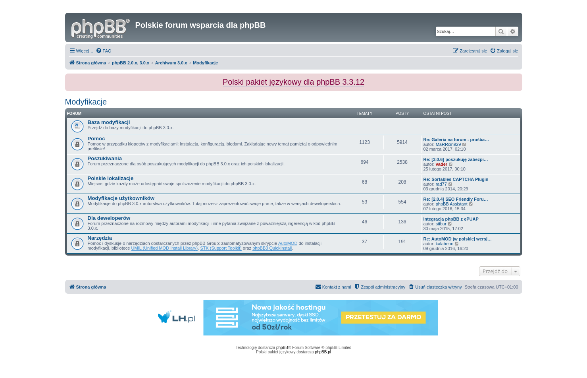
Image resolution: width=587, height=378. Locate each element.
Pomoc (96, 139)
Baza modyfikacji (109, 122)
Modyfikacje (86, 101)
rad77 (441, 184)
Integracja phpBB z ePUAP (451, 219)
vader (441, 164)
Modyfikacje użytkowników (121, 198)
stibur (441, 223)
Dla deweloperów (109, 218)
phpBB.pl (323, 352)
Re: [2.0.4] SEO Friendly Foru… (455, 199)
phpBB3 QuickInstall (272, 248)
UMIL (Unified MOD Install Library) (164, 248)
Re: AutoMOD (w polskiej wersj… (457, 238)
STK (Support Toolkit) (220, 248)
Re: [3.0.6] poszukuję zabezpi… (455, 159)
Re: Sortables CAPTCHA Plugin (456, 179)
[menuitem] (104, 51)
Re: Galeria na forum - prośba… (456, 139)
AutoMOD (287, 243)
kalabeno (445, 243)
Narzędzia (100, 238)
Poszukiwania (105, 158)
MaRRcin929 (448, 144)
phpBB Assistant (452, 204)
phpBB (282, 347)
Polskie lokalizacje (111, 178)
